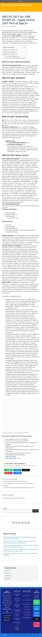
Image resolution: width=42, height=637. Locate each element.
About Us (7, 570)
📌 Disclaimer (27, 614)
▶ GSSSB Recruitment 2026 (17, 600)
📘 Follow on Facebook (36, 614)
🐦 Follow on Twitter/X (36, 619)
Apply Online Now (11, 456)
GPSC (34, 634)
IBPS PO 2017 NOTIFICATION (11, 49)
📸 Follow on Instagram (36, 624)
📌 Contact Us (27, 609)
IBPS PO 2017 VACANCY (9, 51)
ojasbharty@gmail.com (7, 612)
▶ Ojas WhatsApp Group (17, 628)
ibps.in (19, 458)
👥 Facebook (17, 473)
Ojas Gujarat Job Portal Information (16, 5)
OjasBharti (9, 634)
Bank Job (31, 37)
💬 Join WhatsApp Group (36, 602)
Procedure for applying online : (13, 56)
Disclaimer (7, 578)
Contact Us (8, 573)
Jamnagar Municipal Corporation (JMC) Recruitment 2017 (19, 487)
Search (5, 508)
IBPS (16, 479)
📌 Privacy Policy (27, 612)
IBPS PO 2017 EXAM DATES (10, 53)
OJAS (38, 634)
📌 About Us (27, 606)
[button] (40, 5)
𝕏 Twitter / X (26, 470)
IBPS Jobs (9, 481)
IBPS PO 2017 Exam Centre (10, 54)
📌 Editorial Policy (27, 617)
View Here (22, 455)
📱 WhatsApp (8, 470)
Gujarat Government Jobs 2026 (20, 634)
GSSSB (30, 634)
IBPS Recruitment (22, 481)
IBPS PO (14, 481)
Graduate (11, 479)
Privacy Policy (8, 575)
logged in (11, 498)
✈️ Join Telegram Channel (36, 608)
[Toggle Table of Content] (23, 47)
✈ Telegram (17, 470)
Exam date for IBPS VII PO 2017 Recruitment (15, 58)
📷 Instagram (8, 473)
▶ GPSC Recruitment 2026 (17, 606)
